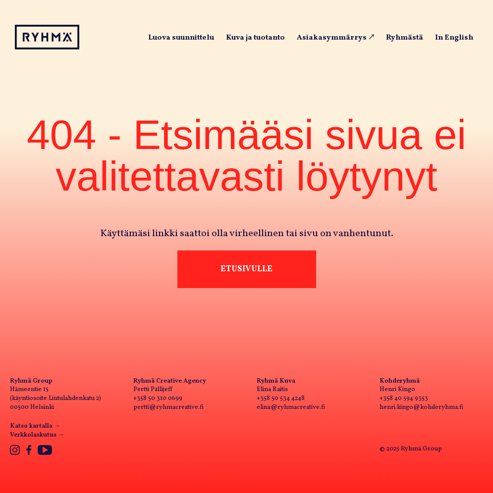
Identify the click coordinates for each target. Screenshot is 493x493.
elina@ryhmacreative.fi (291, 407)
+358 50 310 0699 (157, 398)
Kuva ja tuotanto (255, 38)
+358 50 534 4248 (281, 398)
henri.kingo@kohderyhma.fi (421, 407)
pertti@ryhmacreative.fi (168, 407)
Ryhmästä (404, 38)
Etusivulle (246, 269)
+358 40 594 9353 (404, 398)
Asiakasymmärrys (332, 38)
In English (454, 38)
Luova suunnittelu (181, 38)
